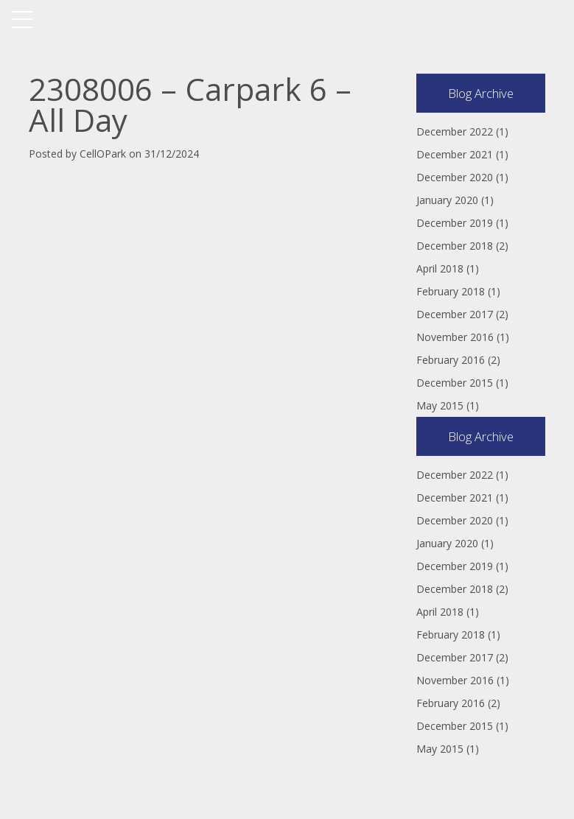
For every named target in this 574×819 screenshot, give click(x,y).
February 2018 (450, 291)
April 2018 (439, 268)
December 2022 (454, 131)
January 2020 (447, 200)
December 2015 (454, 383)
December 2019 (454, 223)
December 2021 (454, 154)
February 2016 (450, 360)
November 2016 (455, 337)
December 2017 (454, 314)
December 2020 (454, 177)
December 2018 (454, 246)
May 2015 (439, 405)
